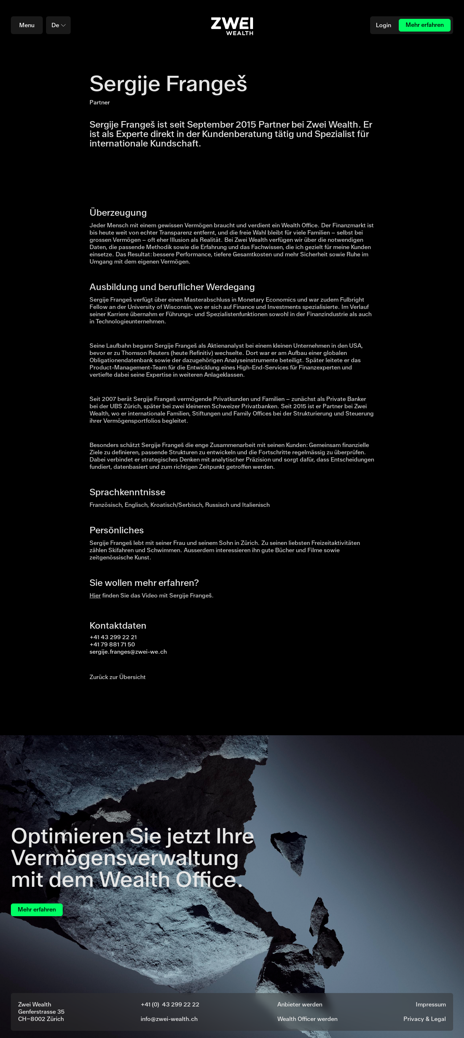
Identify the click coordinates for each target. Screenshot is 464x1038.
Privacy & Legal (424, 1019)
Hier (95, 595)
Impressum (431, 1004)
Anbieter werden (299, 1004)
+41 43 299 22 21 (113, 637)
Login (383, 25)
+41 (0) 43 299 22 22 (170, 1004)
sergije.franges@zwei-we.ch (128, 651)
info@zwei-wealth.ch (169, 1019)
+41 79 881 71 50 (112, 644)
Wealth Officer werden (307, 1019)
